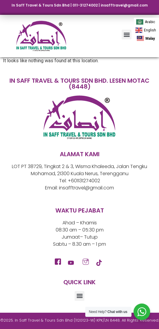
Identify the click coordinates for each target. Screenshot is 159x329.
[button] (126, 34)
